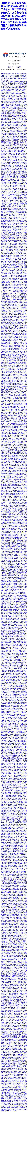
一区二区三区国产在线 (21, 859)
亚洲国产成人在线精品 (15, 630)
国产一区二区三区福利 (6, 325)
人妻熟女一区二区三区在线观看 (16, 836)
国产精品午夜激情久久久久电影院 (17, 909)
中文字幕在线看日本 (10, 1049)
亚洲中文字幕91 (19, 1005)
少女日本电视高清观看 (9, 754)
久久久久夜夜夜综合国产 (15, 500)
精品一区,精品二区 (13, 490)
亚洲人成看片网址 (18, 348)
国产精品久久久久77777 (9, 789)
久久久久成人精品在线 (15, 1017)
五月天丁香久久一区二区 (20, 650)
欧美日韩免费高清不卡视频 (14, 228)
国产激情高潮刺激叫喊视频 (10, 1087)
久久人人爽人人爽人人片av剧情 (17, 343)
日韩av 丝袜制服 (21, 439)
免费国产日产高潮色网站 (9, 590)
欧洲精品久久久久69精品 (7, 453)
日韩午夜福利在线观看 (10, 539)
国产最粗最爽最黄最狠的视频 (13, 173)
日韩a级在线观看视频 (11, 371)
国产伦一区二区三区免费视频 (12, 334)
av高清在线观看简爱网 (11, 1048)
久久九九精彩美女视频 (11, 892)
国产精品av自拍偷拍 (11, 383)
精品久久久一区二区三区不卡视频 (12, 168)
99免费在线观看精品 (6, 889)
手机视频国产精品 (13, 109)
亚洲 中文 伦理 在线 (8, 734)
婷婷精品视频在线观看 (20, 249)
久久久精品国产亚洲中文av (10, 1039)
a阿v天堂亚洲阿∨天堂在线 (15, 833)
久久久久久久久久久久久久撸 (11, 179)
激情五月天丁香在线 (13, 398)
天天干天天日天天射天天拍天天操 (14, 107)
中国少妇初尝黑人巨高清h (13, 433)
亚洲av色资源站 (13, 244)
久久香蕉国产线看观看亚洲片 (8, 959)
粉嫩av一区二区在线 (19, 148)
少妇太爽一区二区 (6, 330)
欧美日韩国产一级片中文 (13, 305)
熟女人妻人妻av (6, 106)
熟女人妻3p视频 (19, 578)
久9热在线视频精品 (20, 138)
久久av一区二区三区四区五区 (15, 436)
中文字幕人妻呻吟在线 (19, 394)
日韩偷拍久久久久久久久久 (7, 1005)
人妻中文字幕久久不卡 (6, 203)
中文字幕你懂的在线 (14, 726)
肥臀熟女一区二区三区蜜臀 (16, 147)
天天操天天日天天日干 (19, 1095)
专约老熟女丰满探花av (8, 511)
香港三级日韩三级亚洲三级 (16, 947)
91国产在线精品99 (10, 894)
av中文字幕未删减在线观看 (18, 769)
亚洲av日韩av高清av (19, 247)
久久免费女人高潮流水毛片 (16, 414)
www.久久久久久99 (17, 1046)
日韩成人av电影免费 (20, 888)
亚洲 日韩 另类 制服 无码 (11, 529)
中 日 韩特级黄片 (11, 186)
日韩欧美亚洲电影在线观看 (17, 221)
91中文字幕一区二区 (19, 638)
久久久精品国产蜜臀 (19, 734)
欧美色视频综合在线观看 (7, 1089)
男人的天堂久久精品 (7, 362)
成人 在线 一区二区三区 (11, 786)
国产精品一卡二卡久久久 (8, 775)
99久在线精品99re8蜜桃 (6, 802)
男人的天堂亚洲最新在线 (14, 427)
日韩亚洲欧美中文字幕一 (11, 597)
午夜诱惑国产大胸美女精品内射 (11, 494)
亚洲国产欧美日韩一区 (19, 453)
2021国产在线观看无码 (9, 256)
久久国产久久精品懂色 (15, 1010)
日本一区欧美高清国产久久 (7, 250)
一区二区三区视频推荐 (9, 915)
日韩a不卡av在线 (9, 1023)
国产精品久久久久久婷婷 (7, 81)
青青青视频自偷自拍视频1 (13, 162)
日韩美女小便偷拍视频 (10, 531)
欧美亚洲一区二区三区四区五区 (13, 517)
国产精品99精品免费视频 (13, 526)
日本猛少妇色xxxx (8, 552)
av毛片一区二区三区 (13, 263)
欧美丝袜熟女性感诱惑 (14, 548)
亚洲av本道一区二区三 (9, 275)
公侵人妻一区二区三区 (6, 609)
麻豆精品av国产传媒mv (10, 917)
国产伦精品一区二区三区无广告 (17, 575)
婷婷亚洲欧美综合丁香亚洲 (16, 290)
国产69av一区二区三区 (13, 298)
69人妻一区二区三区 (18, 406)
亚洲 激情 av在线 (21, 522)
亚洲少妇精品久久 (5, 648)
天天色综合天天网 (8, 978)
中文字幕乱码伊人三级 (16, 128)
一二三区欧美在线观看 (19, 982)
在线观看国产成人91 (19, 880)
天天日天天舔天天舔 (19, 984)
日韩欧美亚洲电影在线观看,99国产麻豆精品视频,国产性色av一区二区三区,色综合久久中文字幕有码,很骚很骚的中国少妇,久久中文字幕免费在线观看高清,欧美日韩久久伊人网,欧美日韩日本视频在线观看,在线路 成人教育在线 (14, 16)
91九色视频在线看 (11, 180)
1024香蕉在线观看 (5, 470)
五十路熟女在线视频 (15, 470)
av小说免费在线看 (21, 339)
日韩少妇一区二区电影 (16, 625)
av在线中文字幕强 (21, 264)
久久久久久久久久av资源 (8, 424)
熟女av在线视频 (12, 407)
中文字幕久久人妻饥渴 (14, 830)
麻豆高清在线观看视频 (17, 665)
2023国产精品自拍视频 (8, 285)
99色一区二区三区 (14, 92)
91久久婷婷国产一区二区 (15, 441)
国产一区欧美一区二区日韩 (13, 438)
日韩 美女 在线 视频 (18, 868)
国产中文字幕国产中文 (16, 106)
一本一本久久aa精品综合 (9, 688)
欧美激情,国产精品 (5, 747)
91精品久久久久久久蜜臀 (14, 624)
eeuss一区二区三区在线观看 (12, 423)
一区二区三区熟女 (12, 497)
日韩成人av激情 (21, 354)
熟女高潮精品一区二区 (6, 776)
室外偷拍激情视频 (20, 1049)
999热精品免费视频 (12, 442)
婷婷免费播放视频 (9, 452)
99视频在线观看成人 (14, 583)
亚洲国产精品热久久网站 (8, 112)
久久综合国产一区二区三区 (19, 776)
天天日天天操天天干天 (8, 635)
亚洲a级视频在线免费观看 (11, 831)
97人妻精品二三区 (5, 874)
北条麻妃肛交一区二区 (21, 775)
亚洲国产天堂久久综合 (6, 683)
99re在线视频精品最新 (14, 1104)
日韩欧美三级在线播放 (6, 778)
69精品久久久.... (14, 874)
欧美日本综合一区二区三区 (7, 462)
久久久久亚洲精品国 (16, 223)
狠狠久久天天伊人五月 (19, 554)
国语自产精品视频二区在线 (19, 324)
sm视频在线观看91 (5, 818)
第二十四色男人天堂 (18, 610)
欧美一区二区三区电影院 (19, 154)
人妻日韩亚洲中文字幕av (20, 452)
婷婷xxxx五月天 (11, 740)
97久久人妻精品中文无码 (15, 145)
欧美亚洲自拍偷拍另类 (14, 900)
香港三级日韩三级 (16, 564)
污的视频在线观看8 (14, 255)
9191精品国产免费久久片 (14, 693)
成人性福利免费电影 (15, 366)
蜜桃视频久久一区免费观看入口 (10, 1040)
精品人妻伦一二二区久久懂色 (8, 685)
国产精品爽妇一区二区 (6, 266)
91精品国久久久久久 (16, 224)
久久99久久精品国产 (16, 165)
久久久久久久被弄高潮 (11, 136)
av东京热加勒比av (13, 295)
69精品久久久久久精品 (16, 514)
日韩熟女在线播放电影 (16, 920)
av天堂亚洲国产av (18, 345)
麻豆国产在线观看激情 (8, 761)
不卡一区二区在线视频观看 (18, 133)
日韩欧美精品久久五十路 (18, 101)
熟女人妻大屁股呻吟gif (15, 449)
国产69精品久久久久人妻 (20, 682)
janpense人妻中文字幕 (14, 395)
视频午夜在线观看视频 (18, 214)
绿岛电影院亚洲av (18, 635)
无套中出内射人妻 (11, 322)
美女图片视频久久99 (6, 278)
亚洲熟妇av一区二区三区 (12, 834)
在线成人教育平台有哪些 (15, 886)
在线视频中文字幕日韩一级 (9, 86)
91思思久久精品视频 (11, 282)
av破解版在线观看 (6, 220)
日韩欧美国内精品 (16, 386)
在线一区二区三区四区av (12, 310)
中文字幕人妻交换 (6, 564)
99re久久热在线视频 (8, 246)
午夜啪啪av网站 (10, 679)
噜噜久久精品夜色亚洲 (6, 218)
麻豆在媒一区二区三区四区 (19, 191)
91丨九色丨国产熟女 (19, 1051)
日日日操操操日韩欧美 (10, 784)
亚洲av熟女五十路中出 (8, 650)
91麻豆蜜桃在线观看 (6, 769)
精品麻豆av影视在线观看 (20, 607)
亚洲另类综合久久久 (7, 868)
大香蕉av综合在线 (13, 708)
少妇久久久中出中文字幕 (17, 737)
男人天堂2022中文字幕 (11, 510)
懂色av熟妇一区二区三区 (14, 851)
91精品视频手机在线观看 (11, 668)
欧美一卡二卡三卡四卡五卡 (10, 606)
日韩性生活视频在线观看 (19, 924)
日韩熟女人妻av (22, 497)
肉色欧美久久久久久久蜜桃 (20, 391)
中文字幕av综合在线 (22, 471)
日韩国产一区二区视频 (12, 450)
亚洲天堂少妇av (17, 266)
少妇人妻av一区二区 (19, 728)
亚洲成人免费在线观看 (14, 520)
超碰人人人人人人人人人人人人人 (14, 481)
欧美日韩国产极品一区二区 (13, 351)
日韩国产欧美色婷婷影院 (16, 226)
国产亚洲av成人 (10, 709)
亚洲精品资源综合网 (6, 426)
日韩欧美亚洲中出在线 (17, 342)
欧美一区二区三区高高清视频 (10, 197)
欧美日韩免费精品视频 (18, 1081)
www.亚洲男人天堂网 (16, 651)
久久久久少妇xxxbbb (16, 476)
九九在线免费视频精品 (15, 482)
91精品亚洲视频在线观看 (18, 543)
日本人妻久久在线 (11, 339)
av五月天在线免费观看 (6, 895)
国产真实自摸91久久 (12, 420)
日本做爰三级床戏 (20, 1069)
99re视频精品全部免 (15, 627)
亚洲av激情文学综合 (19, 415)
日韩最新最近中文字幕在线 (18, 725)
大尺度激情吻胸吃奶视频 (17, 292)
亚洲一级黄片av (5, 947)
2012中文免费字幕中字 (17, 1101)
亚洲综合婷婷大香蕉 (20, 987)
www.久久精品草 (14, 743)
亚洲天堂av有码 (19, 401)
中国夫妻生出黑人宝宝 (6, 964)
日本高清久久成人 (19, 372)
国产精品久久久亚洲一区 (12, 359)
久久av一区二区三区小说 (16, 153)
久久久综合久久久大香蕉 (9, 746)
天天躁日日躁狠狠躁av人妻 (10, 755)
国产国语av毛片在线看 (8, 328)
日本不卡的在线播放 (19, 546)
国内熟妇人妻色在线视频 (9, 113)
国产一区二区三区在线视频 (7, 592)
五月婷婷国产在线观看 (6, 317)
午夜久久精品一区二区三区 (17, 235)
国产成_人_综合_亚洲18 (10, 644)
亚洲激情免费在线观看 (6, 1030)
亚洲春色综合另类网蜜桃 (15, 144)
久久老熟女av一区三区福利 (18, 1002)
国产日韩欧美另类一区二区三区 (9, 702)
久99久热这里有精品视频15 (15, 1109)
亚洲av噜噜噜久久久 (7, 982)
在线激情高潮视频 (21, 313)
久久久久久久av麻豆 (20, 740)
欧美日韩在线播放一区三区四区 (15, 267)
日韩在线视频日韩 (6, 214)
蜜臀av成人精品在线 (6, 1063)
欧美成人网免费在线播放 (15, 990)
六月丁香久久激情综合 (17, 508)
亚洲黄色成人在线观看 (18, 203)
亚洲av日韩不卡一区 (12, 603)
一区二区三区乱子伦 (14, 479)
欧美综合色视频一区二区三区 (10, 1042)
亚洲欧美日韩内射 (15, 507)
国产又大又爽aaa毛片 (20, 424)
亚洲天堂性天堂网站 (12, 400)
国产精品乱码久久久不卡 (17, 456)
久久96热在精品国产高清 (15, 653)
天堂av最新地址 (12, 1065)
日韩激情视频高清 (13, 209)
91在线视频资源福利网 (12, 484)
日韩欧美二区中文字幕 (16, 1008)
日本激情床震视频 (11, 522)
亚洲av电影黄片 (21, 807)
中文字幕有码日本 (15, 253)
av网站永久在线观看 (11, 439)
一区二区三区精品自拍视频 (11, 629)
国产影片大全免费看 (16, 319)
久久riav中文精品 (17, 790)
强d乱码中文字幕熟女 (16, 1063)
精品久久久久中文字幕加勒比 (9, 962)
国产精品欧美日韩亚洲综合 (11, 706)
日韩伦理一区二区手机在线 (7, 911)
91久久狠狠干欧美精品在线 (11, 598)
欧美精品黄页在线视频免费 (14, 1107)
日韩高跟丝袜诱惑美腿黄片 (10, 642)
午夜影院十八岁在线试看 (13, 231)
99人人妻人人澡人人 (6, 476)
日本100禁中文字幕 (13, 732)
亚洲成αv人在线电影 (15, 333)
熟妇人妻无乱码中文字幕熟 (11, 589)
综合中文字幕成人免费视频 (14, 1026)
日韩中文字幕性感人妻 (9, 151)
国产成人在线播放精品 (10, 857)
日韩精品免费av (19, 569)
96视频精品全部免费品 (10, 1022)
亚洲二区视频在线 (16, 616)
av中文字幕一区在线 (18, 897)
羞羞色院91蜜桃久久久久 (12, 572)
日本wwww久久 (11, 1069)
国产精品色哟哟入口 (8, 1028)
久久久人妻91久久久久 (19, 163)
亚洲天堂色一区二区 (18, 362)
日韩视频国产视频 (7, 406)
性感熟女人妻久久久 (6, 651)
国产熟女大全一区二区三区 (7, 276)
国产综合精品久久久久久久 (13, 89)
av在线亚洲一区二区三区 (16, 119)
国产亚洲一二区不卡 (14, 970)
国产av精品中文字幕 (13, 357)
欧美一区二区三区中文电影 (9, 657)
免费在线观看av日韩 (16, 278)
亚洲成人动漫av (10, 728)
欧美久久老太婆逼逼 (18, 412)
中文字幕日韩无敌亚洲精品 (20, 475)
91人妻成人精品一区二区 (8, 824)
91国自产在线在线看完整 (15, 127)
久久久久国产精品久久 (18, 220)
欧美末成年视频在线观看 (11, 883)
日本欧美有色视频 (22, 202)
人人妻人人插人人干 (19, 206)
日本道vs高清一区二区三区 (7, 392)
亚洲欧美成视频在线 (13, 805)
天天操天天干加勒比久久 (17, 485)
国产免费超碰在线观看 (17, 455)
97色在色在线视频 (21, 813)
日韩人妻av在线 (6, 96)
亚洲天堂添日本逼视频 (16, 380)
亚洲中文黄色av (21, 322)
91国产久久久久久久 (19, 525)
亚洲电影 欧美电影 (11, 1059)
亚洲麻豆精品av (16, 871)
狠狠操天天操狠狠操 (16, 889)
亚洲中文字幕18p (17, 808)
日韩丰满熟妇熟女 (6, 976)
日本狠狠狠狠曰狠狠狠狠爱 (10, 795)
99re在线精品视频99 (12, 935)
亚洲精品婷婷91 (10, 801)
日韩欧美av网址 (16, 330)
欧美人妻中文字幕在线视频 (14, 397)
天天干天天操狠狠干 (8, 513)
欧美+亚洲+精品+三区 (7, 461)
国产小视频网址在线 (8, 124)
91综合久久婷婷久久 (7, 475)
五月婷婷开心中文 (19, 600)
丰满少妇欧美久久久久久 (8, 673)
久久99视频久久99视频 (9, 799)
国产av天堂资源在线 (19, 83)
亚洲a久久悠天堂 (21, 180)
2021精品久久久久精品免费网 (13, 940)
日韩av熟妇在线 (12, 1014)
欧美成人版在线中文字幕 (11, 260)
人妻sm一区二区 (10, 578)
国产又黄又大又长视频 (19, 272)
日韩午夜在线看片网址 (10, 464)
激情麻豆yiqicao (15, 571)
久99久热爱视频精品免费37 (10, 865)
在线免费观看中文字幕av (17, 182)
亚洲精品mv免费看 (9, 93)
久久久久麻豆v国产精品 (13, 170)
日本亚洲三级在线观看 (16, 356)
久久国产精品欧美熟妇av (12, 388)
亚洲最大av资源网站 (11, 981)
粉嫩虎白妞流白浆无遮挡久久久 (15, 261)
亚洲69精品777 (9, 163)
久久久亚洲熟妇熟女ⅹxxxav (13, 712)
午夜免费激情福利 (5, 340)
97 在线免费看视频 (10, 418)
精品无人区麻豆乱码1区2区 (10, 1036)
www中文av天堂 (14, 288)
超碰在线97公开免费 (8, 645)
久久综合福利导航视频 (8, 682)
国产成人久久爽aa (15, 349)
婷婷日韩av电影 (19, 447)
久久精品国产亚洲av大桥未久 (12, 711)
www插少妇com (12, 417)
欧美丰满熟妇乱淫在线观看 (10, 848)
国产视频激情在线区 (11, 313)
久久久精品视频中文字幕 (20, 946)
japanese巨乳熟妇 (18, 1089)
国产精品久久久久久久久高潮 (10, 793)
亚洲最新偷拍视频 (6, 1100)
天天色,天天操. (14, 150)
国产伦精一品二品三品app (17, 215)
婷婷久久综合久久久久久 (8, 401)
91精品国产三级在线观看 (7, 633)
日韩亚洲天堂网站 (5, 119)
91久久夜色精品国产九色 (8, 966)
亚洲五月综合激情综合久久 (11, 188)
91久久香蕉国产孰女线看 (11, 87)
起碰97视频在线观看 (12, 914)
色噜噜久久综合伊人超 (20, 93)
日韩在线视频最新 (17, 139)
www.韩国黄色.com (15, 192)
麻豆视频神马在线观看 (11, 241)
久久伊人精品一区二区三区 (15, 234)
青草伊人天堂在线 (13, 270)
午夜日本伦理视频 (18, 183)
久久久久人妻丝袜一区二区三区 (18, 217)
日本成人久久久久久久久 (14, 311)
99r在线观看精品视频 (12, 566)
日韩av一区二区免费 (8, 827)
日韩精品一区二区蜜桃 (14, 232)
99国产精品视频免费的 (15, 985)
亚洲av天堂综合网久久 (18, 317)
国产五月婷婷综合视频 (8, 1080)
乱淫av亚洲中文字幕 (11, 491)
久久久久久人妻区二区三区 (14, 488)
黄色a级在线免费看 (16, 177)
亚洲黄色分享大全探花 (14, 586)
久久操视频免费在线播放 (20, 461)
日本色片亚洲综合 (9, 505)
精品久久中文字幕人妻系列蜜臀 (15, 921)
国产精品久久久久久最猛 (20, 285)
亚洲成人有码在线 (18, 908)
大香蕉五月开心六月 (19, 659)
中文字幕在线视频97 (20, 151)
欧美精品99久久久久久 (15, 238)
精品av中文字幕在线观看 (19, 176)
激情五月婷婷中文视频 (20, 670)
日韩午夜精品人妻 (16, 534)
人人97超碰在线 (23, 316)
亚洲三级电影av (11, 167)
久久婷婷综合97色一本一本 (19, 647)
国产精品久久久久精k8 (14, 949)
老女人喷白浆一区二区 (9, 171)
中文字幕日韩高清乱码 (20, 827)
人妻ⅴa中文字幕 (18, 346)
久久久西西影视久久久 (19, 121)
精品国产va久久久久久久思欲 (14, 933)
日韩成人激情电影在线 (8, 118)
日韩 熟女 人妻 (13, 869)
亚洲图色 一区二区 (20, 467)
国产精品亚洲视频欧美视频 (17, 523)
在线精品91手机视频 (7, 301)
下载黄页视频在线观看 (14, 536)
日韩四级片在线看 (22, 962)
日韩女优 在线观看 (17, 1055)
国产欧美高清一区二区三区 (9, 258)
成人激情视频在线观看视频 (7, 473)
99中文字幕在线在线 (13, 863)
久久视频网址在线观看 (17, 555)
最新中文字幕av (15, 516)
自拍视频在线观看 (6, 543)
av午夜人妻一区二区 (16, 560)
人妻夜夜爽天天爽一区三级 (19, 613)
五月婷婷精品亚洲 (20, 131)
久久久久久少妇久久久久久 (12, 308)
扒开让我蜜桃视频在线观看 (19, 1100)
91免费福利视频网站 (16, 426)
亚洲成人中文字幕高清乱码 (17, 993)
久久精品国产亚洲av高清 (9, 796)
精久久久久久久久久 (16, 237)
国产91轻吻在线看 (8, 307)
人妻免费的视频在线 (11, 174)
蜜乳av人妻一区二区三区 (12, 1033)
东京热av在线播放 (5, 153)
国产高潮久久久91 (22, 252)
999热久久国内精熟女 (11, 856)
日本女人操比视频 (5, 743)
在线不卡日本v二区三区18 (18, 696)
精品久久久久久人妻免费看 (15, 731)
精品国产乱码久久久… (9, 90)
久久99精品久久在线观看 (12, 195)
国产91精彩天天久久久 (13, 134)
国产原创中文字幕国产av (13, 798)
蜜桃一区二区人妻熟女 (19, 1023)
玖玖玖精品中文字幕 (12, 952)
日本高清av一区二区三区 (15, 839)
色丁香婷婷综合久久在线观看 (10, 421)
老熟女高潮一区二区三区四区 (16, 365)
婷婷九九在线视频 (12, 185)
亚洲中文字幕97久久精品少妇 (16, 499)
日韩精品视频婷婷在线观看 (13, 430)
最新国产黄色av (10, 372)
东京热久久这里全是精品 (14, 496)
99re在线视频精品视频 (7, 493)
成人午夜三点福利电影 (19, 558)
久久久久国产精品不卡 (21, 894)
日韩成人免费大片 (21, 749)
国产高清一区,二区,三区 (20, 1080)
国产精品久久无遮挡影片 (16, 1001)
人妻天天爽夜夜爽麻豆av (11, 568)
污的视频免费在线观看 (6, 610)
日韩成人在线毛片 (17, 325)
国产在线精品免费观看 (8, 247)
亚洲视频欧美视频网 (7, 1095)
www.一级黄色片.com (8, 130)
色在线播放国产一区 (20, 697)
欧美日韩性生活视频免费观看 (10, 1068)
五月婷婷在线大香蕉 (19, 722)
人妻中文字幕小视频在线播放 (12, 850)
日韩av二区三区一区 (14, 304)
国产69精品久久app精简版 (17, 664)
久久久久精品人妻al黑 (16, 549)
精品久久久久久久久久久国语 (12, 377)
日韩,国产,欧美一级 (12, 354)
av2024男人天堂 (9, 720)
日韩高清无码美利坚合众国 (18, 96)
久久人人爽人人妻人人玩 (7, 314)
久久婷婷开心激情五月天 (12, 528)
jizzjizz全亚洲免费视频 (11, 618)
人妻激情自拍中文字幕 (20, 118)
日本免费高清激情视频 (9, 131)
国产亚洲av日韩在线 (22, 174)
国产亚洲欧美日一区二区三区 (13, 783)
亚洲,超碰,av (17, 124)
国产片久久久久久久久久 (16, 1019)
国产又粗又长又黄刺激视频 (14, 465)
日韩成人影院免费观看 (6, 751)
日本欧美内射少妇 (9, 284)
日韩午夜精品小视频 (14, 363)
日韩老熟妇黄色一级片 (9, 532)
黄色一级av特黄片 (11, 749)
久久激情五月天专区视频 (19, 619)
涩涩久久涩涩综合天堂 (6, 804)
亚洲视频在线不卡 (6, 101)
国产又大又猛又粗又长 (18, 998)
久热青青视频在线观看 (19, 81)
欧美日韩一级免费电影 (6, 95)
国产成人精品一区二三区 (11, 1094)
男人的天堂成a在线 (7, 790)
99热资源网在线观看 (6, 287)
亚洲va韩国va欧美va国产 (11, 194)
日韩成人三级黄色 (11, 299)
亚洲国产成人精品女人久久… (10, 316)
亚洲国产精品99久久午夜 (15, 705)
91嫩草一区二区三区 (13, 812)
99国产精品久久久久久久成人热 (11, 967)
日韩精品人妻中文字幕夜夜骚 (14, 125)
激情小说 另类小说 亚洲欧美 (14, 478)
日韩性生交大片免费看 (16, 818)
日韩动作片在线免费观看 (7, 607)
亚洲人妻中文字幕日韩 (20, 276)
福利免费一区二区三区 (15, 446)
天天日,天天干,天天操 (12, 1092)
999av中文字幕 (17, 978)
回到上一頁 (10, 67)
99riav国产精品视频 (20, 98)
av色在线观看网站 (8, 574)
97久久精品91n (16, 699)
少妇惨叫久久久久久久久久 (16, 723)
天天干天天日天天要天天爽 (15, 141)
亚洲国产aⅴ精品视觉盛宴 (12, 296)
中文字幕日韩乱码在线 (6, 176)
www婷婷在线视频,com (18, 243)
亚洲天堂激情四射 (17, 403)
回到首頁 (18, 67)
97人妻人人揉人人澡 (19, 837)
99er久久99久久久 (12, 202)
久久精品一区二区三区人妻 (11, 360)
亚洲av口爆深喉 (9, 110)
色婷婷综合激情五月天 (12, 581)
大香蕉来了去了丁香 (15, 340)
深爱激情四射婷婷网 (15, 229)
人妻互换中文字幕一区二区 (19, 609)
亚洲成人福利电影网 (10, 717)
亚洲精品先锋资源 (19, 211)
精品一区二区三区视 (20, 824)
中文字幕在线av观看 (8, 211)
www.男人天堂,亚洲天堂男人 (8, 760)
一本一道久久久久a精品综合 (17, 269)
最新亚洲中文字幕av (18, 301)
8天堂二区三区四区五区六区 (10, 718)
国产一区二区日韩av (14, 1083)
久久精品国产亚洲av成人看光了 (18, 1062)
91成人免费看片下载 (14, 189)
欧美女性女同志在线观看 (8, 138)
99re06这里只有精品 (20, 90)
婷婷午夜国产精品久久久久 (11, 955)
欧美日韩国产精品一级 (10, 104)
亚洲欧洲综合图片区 (8, 659)
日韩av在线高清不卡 (15, 502)
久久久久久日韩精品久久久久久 (17, 877)
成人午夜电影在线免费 (9, 115)
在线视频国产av (10, 206)
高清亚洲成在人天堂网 (21, 115)
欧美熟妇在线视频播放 (14, 691)
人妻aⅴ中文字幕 (11, 703)
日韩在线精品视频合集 (8, 546)
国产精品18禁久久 (9, 842)
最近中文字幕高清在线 (11, 584)
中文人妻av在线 (10, 656)
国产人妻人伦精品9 (20, 293)
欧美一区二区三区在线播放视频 (16, 142)
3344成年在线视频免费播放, (18, 690)
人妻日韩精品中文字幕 (11, 369)
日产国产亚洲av (5, 825)
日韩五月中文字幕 (18, 458)
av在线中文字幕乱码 (10, 540)
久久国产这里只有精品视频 (20, 802)
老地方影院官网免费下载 (15, 337)
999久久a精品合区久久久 (14, 353)
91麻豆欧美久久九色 (11, 1043)
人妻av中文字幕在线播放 (20, 801)
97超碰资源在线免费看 (14, 930)
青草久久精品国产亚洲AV (8, 961)
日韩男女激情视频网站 (17, 1045)
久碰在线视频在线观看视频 (9, 542)
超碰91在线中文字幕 (18, 766)
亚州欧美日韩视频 (15, 273)
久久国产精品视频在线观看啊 (13, 503)
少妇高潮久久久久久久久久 (14, 487)
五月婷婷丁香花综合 (21, 1004)
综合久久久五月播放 (9, 404)
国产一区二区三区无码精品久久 (14, 1016)
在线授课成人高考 (11, 264)
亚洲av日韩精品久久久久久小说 (9, 674)
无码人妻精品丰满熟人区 (13, 1037)
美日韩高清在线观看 (11, 680)
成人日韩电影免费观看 (16, 938)
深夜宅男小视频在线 (14, 102)
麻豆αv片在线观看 (18, 208)
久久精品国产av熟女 (6, 116)
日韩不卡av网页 (13, 912)
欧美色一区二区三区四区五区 (9, 385)
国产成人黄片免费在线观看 (13, 677)
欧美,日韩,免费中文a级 (20, 468)
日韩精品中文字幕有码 (14, 327)
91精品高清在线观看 (13, 898)
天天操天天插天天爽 (15, 157)
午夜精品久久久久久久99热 (7, 815)
